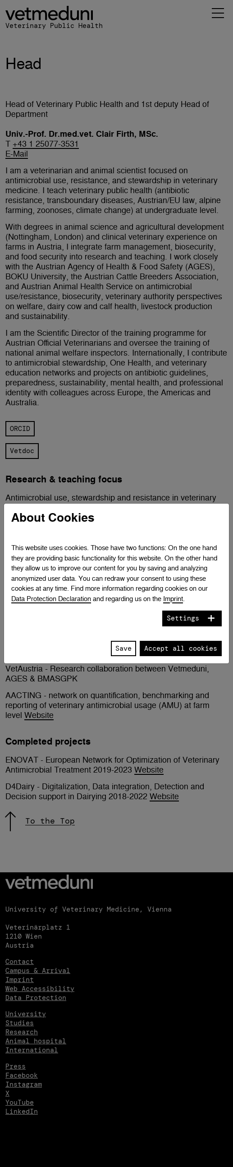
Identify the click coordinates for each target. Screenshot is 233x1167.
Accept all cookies (180, 648)
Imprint (173, 598)
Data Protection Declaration (51, 598)
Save (123, 648)
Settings (183, 618)
